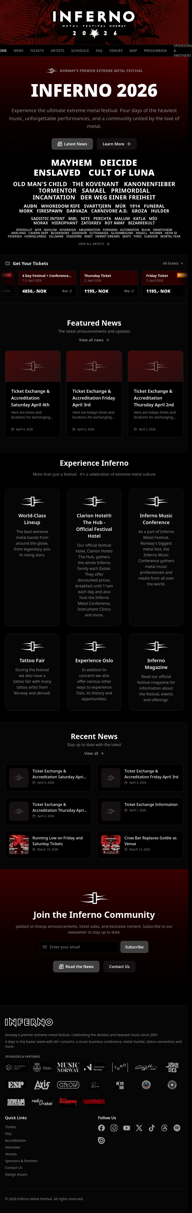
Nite (85, 218)
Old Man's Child (40, 184)
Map (133, 50)
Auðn (30, 206)
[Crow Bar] (68, 1085)
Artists (57, 50)
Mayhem (71, 162)
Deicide (118, 162)
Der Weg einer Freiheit (118, 197)
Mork (26, 211)
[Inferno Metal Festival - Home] (94, 22)
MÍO (153, 218)
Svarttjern (97, 206)
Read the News (76, 966)
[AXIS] (42, 1085)
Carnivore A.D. (109, 211)
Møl (72, 218)
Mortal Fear (170, 236)
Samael (94, 190)
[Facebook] (101, 1128)
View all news (94, 340)
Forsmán (110, 230)
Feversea (15, 236)
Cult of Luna (121, 172)
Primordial (130, 190)
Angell (141, 233)
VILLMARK (56, 236)
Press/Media (155, 50)
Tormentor (57, 190)
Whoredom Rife (60, 206)
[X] (139, 1128)
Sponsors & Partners (21, 1160)
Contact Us (119, 966)
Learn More (117, 144)
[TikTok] (151, 1128)
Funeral (154, 206)
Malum (122, 218)
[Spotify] (177, 1128)
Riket (88, 236)
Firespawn (50, 211)
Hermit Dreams (107, 236)
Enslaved (57, 172)
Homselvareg (35, 236)
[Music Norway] (68, 1067)
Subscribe (134, 947)
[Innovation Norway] (94, 1067)
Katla (139, 218)
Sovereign (67, 230)
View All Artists (94, 244)
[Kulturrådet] (16, 1067)
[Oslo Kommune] (42, 1067)
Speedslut (24, 230)
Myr (38, 230)
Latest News (72, 144)
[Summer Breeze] (172, 1085)
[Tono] (120, 1067)
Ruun (146, 230)
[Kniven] (120, 1085)
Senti (126, 236)
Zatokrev (91, 223)
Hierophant (65, 223)
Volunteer (13, 1147)
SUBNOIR (151, 236)
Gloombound (122, 233)
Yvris (137, 236)
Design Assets (16, 1174)
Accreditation (15, 1140)
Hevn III (171, 233)
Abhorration (89, 230)
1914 (135, 206)
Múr (120, 206)
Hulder (160, 211)
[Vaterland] (94, 1085)
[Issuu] (101, 1140)
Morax (40, 223)
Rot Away (115, 223)
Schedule (80, 50)
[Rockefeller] (146, 1067)
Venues (116, 50)
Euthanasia (99, 233)
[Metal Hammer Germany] (68, 1102)
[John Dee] (172, 1067)
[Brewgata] (146, 1085)
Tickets (37, 50)
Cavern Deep (38, 233)
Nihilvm (50, 230)
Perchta (102, 218)
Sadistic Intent (48, 218)
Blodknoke (60, 233)
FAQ (99, 50)
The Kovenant (95, 184)
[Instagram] (114, 1128)
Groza (139, 211)
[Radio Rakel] (42, 1102)
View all (94, 753)
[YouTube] (126, 1128)
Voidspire (74, 236)
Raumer (156, 233)
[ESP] (16, 1085)
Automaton (129, 230)
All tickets (173, 263)
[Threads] (164, 1128)
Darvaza (76, 211)
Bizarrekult (141, 223)
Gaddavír (79, 233)
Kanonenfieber (149, 184)
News (18, 50)
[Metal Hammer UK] (94, 1102)
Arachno (18, 233)
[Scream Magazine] (16, 1102)
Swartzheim (162, 230)
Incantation (54, 197)
